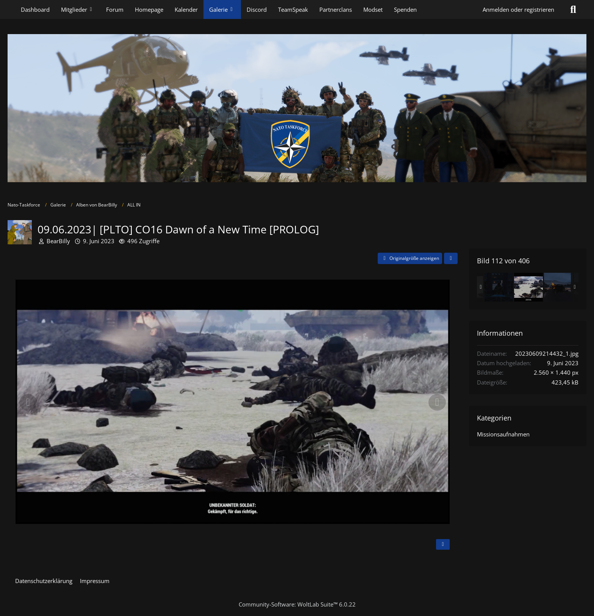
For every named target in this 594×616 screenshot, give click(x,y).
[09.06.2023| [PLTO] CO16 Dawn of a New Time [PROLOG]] (498, 287)
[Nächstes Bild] (437, 402)
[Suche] (573, 9)
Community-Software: (297, 604)
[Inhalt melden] (443, 544)
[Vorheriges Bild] (28, 402)
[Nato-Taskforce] (297, 108)
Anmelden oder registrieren (518, 9)
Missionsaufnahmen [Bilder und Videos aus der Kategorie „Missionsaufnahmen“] (503, 434)
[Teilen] (451, 258)
